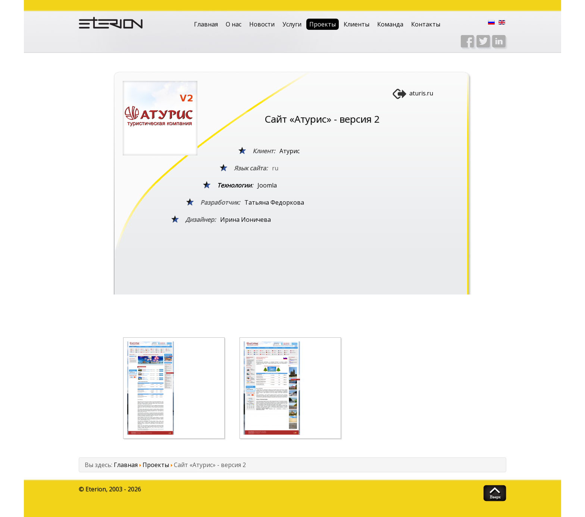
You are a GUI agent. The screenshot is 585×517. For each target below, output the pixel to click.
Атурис (289, 151)
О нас (233, 24)
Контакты (425, 24)
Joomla (267, 185)
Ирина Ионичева (245, 219)
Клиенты (356, 24)
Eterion (95, 489)
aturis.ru (421, 93)
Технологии (234, 185)
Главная (206, 24)
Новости (262, 24)
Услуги (291, 24)
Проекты (322, 24)
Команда (390, 24)
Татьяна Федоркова (274, 202)
